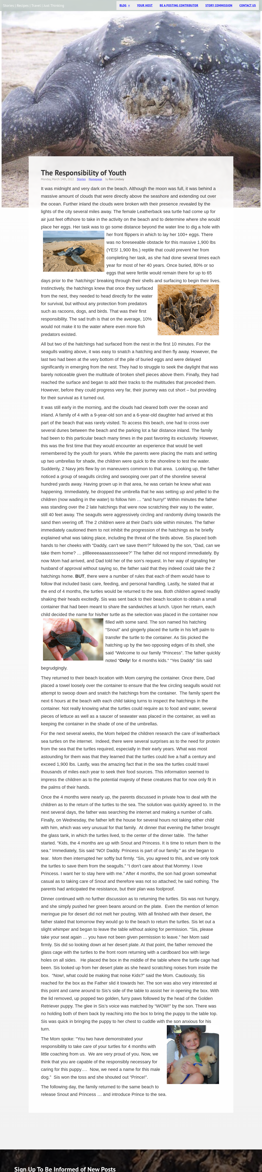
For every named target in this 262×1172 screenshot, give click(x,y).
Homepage (95, 179)
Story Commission (218, 5)
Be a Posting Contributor (179, 5)
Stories (81, 179)
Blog (123, 5)
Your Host (144, 5)
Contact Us (247, 5)
